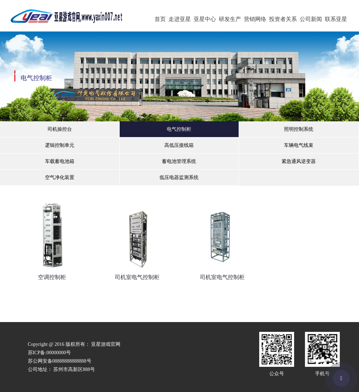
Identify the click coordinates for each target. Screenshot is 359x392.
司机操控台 (59, 129)
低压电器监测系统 (179, 177)
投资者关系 (283, 19)
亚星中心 (205, 19)
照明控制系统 (298, 129)
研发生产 (230, 19)
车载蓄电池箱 (59, 161)
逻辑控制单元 (59, 145)
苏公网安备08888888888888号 (59, 361)
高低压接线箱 (179, 145)
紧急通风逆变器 (299, 161)
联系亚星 (336, 19)
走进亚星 (180, 19)
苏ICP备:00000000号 (49, 352)
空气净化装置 (59, 177)
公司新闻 (311, 19)
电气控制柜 (179, 129)
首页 (160, 19)
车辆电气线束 (298, 145)
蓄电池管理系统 (179, 161)
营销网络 (255, 19)
